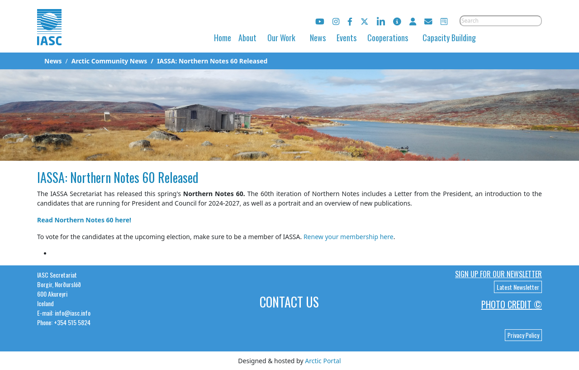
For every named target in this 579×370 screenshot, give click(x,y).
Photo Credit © (511, 304)
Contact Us (289, 302)
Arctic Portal (323, 360)
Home (222, 37)
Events (346, 37)
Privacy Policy (523, 335)
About (247, 37)
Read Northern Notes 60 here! (84, 220)
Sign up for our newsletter (498, 274)
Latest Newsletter (518, 287)
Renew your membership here (349, 236)
